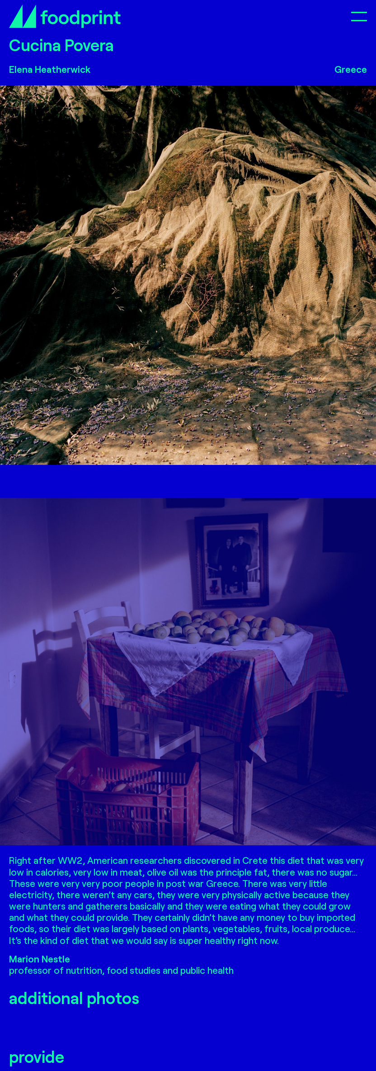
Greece (350, 69)
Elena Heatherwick (49, 69)
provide (36, 1056)
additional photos (74, 997)
